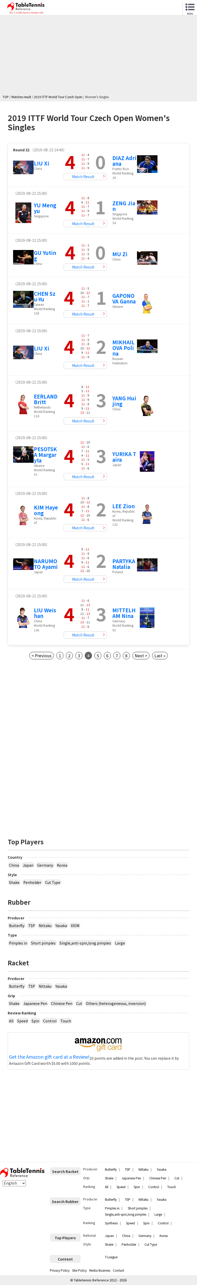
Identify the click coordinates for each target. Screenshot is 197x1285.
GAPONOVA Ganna (124, 298)
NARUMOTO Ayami (46, 563)
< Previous (42, 655)
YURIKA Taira (124, 456)
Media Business (99, 1270)
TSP (31, 925)
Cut (79, 1003)
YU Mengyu (45, 208)
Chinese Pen (61, 1003)
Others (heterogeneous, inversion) (116, 1003)
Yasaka (61, 925)
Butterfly (16, 925)
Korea (62, 865)
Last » (159, 655)
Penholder (32, 882)
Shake (14, 882)
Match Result (83, 176)
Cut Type (52, 882)
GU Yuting (45, 255)
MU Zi (119, 254)
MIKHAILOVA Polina (123, 347)
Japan (28, 865)
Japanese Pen (35, 1003)
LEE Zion (123, 506)
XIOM (75, 925)
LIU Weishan (45, 613)
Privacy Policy (60, 1270)
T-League (111, 1257)
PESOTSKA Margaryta (45, 454)
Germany (45, 865)
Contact (118, 1270)
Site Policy (79, 1270)
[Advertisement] (100, 56)
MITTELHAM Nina (124, 613)
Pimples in (18, 943)
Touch (65, 1020)
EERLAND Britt (45, 399)
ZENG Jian (123, 205)
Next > (141, 655)
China (14, 865)
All (11, 1020)
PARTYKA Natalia (123, 563)
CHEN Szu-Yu (44, 296)
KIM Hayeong (46, 510)
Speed (22, 1020)
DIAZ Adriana (124, 160)
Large (120, 943)
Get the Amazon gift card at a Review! (49, 1056)
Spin (35, 1020)
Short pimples (43, 943)
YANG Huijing (124, 401)
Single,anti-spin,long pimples (85, 943)
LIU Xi (41, 163)
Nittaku (45, 925)
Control (49, 1020)
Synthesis (111, 1223)
